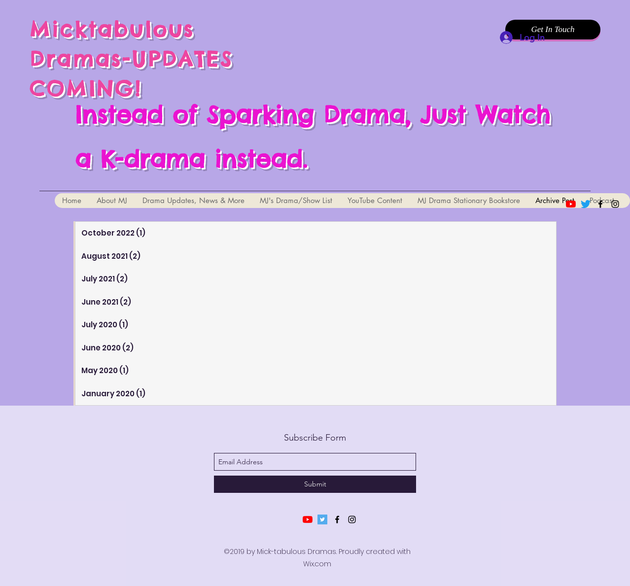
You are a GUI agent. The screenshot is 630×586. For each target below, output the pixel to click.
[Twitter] (586, 204)
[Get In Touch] (552, 29)
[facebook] (600, 204)
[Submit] (315, 484)
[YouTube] (571, 204)
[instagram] (615, 204)
